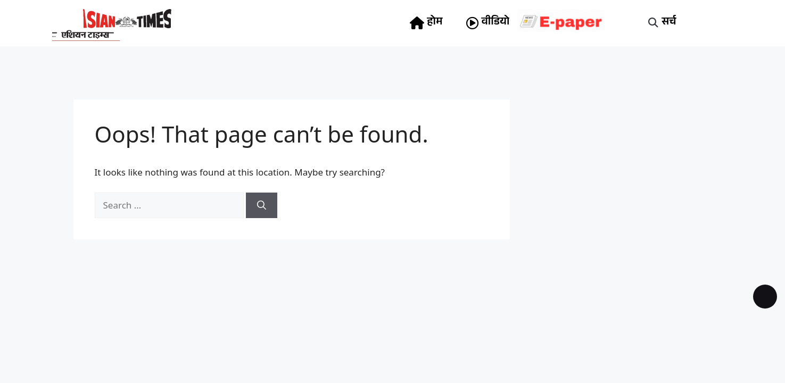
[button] (653, 23)
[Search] (261, 205)
